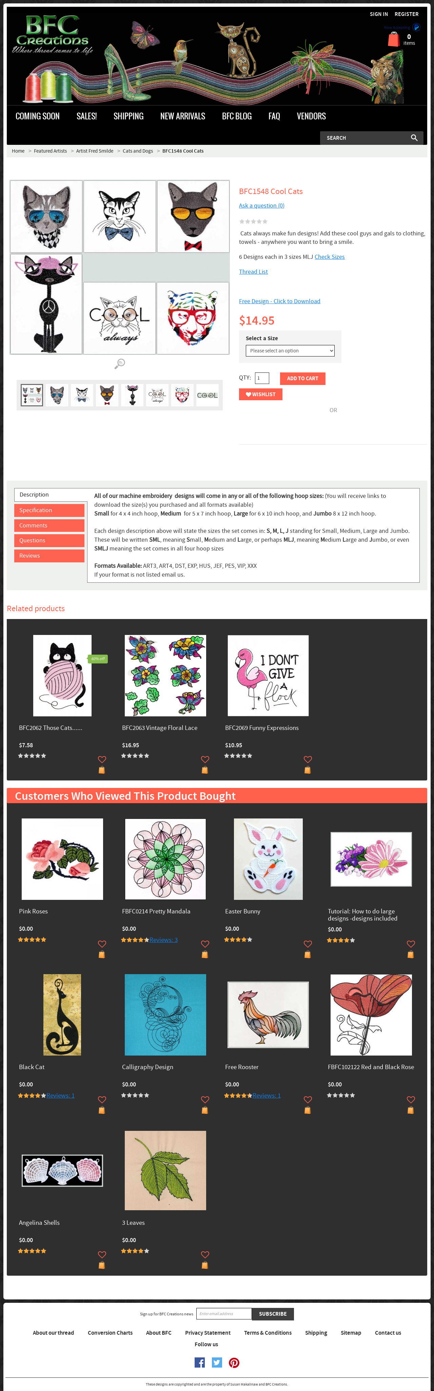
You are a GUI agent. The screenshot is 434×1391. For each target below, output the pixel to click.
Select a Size (262, 338)
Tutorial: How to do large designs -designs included (363, 915)
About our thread (53, 1333)
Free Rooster (242, 1067)
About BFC (159, 1333)
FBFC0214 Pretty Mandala (156, 911)
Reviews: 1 (60, 1095)
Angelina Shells (39, 1223)
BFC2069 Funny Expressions (262, 728)
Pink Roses (33, 911)
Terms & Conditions (268, 1333)
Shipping (316, 1333)
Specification (35, 510)
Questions (32, 540)
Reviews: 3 (164, 940)
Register (407, 14)
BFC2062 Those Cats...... (50, 728)
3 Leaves (133, 1223)
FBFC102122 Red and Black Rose (371, 1067)
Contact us (388, 1333)
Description (34, 495)
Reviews (29, 556)
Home (18, 151)
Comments (33, 525)
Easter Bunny (242, 911)
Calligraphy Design (147, 1067)
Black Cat (31, 1067)
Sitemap (351, 1333)
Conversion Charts (110, 1333)
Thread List (253, 272)
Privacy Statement (208, 1333)
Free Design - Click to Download (279, 301)
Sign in (379, 14)
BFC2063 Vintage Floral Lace (159, 728)
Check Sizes (330, 257)
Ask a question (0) (261, 206)
